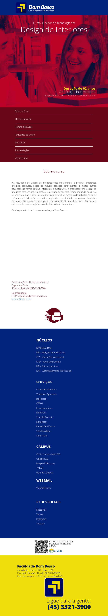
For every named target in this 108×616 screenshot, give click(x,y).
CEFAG (39, 403)
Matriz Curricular (23, 119)
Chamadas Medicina (46, 389)
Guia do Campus (44, 472)
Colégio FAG (42, 458)
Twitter (39, 514)
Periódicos (20, 142)
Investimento (21, 158)
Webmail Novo (43, 487)
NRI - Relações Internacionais (50, 352)
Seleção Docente (44, 417)
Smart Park (41, 435)
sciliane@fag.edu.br (21, 299)
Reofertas (41, 412)
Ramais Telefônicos (45, 426)
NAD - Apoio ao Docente (48, 361)
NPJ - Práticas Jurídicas (47, 366)
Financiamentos (44, 408)
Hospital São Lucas (45, 463)
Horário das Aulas (24, 126)
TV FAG (39, 468)
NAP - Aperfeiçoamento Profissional (53, 370)
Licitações (41, 421)
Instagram (41, 518)
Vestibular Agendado (46, 394)
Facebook (41, 509)
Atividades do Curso (25, 134)
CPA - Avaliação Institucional (50, 357)
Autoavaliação (22, 150)
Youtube (40, 523)
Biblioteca (41, 398)
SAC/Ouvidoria (43, 431)
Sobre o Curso (22, 111)
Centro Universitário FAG (48, 454)
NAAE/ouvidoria (44, 347)
